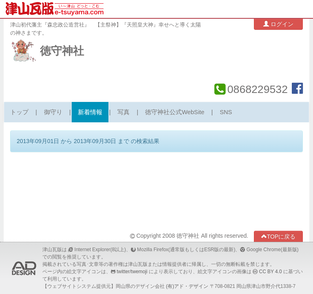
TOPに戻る (278, 236)
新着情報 (90, 112)
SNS (226, 112)
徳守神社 (62, 51)
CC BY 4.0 (270, 271)
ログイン (278, 23)
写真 (123, 112)
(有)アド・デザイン (187, 286)
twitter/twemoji (132, 271)
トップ (19, 112)
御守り (53, 112)
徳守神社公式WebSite (174, 112)
